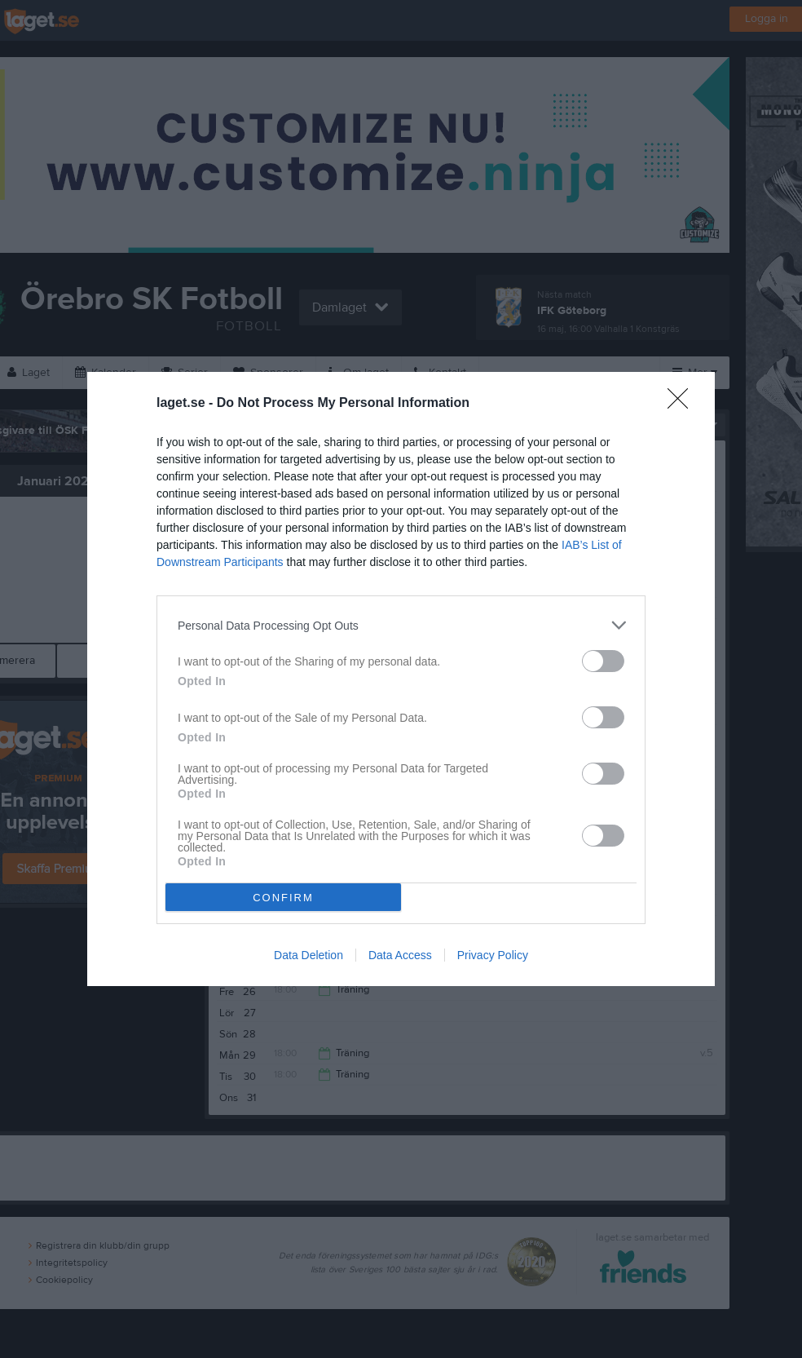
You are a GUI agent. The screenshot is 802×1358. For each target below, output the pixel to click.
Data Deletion (308, 955)
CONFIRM (283, 897)
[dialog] (401, 679)
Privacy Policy (492, 955)
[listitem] (401, 625)
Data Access (400, 955)
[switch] (603, 661)
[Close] (683, 403)
